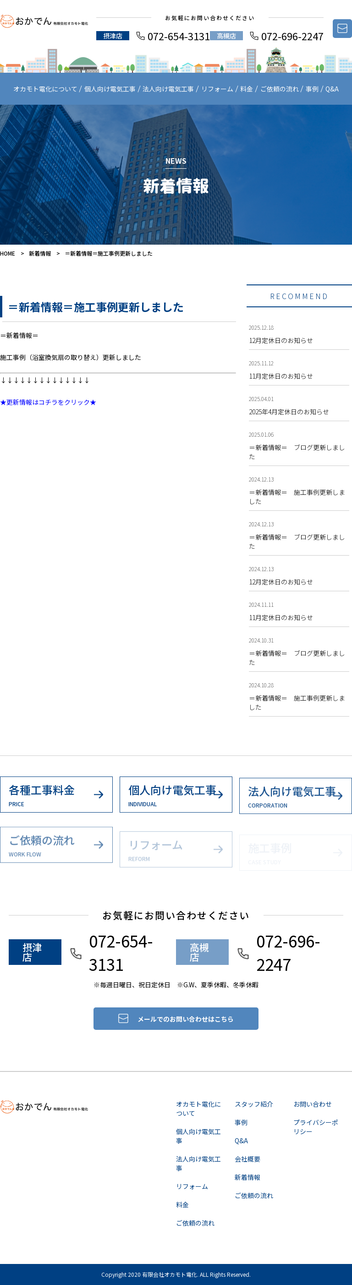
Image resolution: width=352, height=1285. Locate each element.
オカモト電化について (45, 88)
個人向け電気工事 (110, 88)
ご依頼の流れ (279, 88)
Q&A (332, 88)
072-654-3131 (179, 35)
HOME (7, 253)
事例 (312, 88)
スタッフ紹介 (254, 1103)
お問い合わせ (312, 1103)
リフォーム (217, 88)
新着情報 (40, 253)
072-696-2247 (292, 35)
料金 (246, 88)
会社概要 (247, 1158)
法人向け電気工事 (168, 88)
